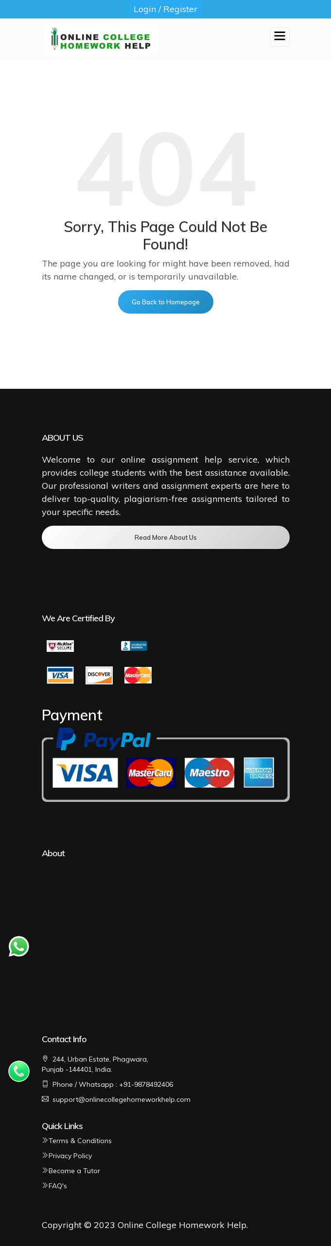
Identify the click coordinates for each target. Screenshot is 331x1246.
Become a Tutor (71, 1170)
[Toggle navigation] (280, 37)
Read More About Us (166, 537)
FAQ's (54, 1185)
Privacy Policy (67, 1155)
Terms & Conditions (77, 1140)
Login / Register (165, 9)
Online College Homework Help (182, 1224)
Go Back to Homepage (166, 302)
